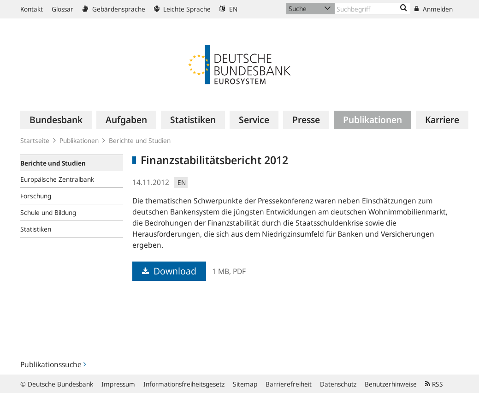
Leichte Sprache (182, 9)
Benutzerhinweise (391, 384)
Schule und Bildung (48, 212)
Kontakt (31, 9)
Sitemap (245, 384)
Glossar (62, 9)
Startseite (34, 140)
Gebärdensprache (113, 9)
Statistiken (35, 229)
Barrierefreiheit (289, 384)
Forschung (35, 195)
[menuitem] (56, 120)
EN (228, 9)
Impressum (118, 384)
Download (169, 271)
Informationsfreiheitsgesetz (184, 384)
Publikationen (79, 140)
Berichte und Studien (140, 140)
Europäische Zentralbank (57, 179)
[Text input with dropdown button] (373, 8)
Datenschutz (338, 384)
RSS (434, 384)
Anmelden (433, 9)
